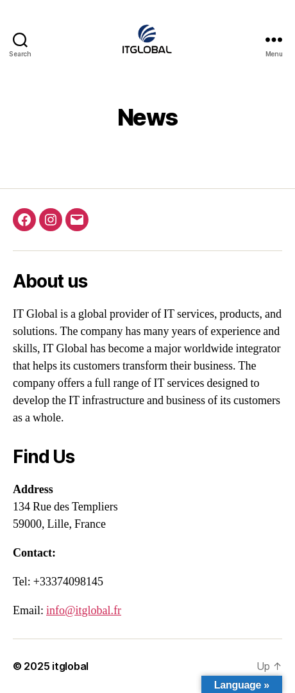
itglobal (70, 666)
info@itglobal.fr (83, 610)
